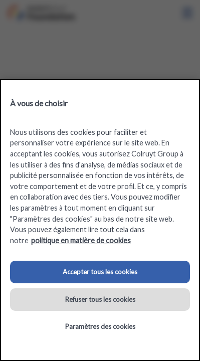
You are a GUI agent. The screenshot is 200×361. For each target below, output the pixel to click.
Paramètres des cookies (100, 326)
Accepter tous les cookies (100, 272)
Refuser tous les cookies (100, 299)
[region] (100, 220)
